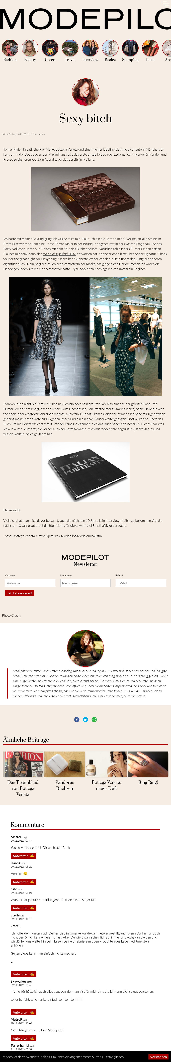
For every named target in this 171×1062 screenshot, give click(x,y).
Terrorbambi (20, 1045)
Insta (150, 51)
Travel (70, 51)
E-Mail (119, 575)
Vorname (10, 575)
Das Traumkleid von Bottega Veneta (22, 788)
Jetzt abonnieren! (19, 593)
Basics (110, 51)
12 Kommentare (38, 134)
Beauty (30, 51)
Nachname (66, 575)
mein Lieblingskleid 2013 (59, 254)
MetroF (16, 1019)
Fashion (10, 51)
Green (50, 51)
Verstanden (158, 1057)
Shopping (130, 51)
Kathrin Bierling (8, 134)
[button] (76, 719)
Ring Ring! (148, 782)
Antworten (23, 856)
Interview (90, 51)
